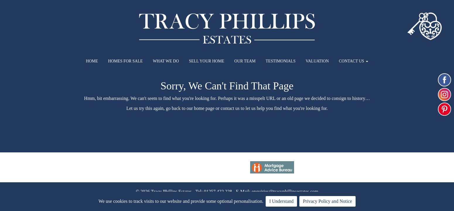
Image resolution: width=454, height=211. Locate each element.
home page (204, 108)
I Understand (281, 201)
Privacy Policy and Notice (327, 201)
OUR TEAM (244, 61)
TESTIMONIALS (281, 61)
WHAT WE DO (166, 61)
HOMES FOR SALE (125, 61)
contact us (230, 108)
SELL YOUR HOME (206, 61)
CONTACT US (353, 61)
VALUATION (317, 61)
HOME (92, 61)
